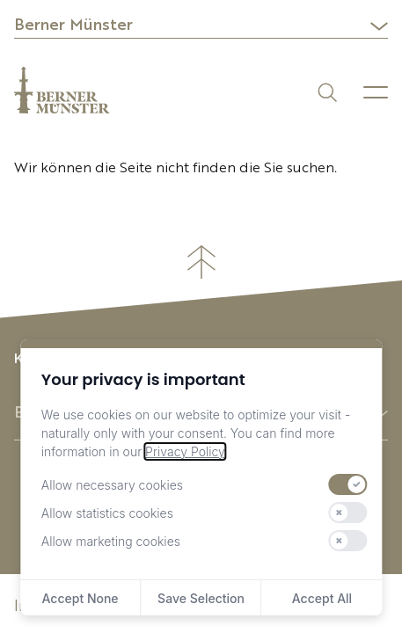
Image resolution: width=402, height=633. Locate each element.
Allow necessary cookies (112, 484)
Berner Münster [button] (73, 25)
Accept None (80, 598)
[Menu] (375, 92)
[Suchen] (326, 91)
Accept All (322, 598)
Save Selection (201, 598)
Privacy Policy (184, 451)
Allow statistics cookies (107, 513)
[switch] (347, 484)
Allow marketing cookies (110, 541)
